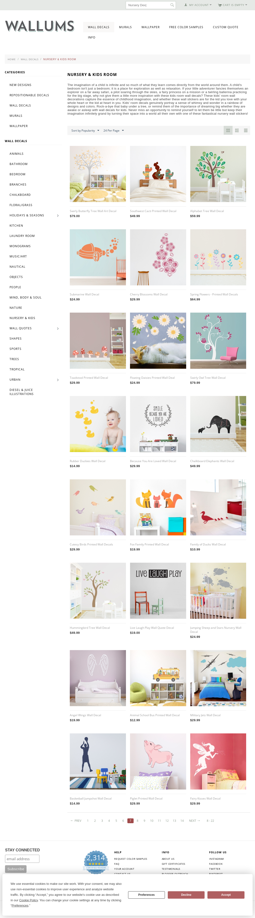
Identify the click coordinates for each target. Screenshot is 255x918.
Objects (16, 277)
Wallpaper (150, 27)
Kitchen (16, 226)
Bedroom (18, 174)
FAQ (116, 863)
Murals (125, 27)
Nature (16, 308)
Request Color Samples (130, 858)
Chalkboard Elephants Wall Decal (212, 461)
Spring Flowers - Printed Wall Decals (214, 294)
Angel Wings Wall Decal (85, 715)
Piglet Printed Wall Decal (146, 798)
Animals (17, 154)
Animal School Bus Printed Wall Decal (155, 715)
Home (12, 59)
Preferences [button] (20, 905)
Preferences (146, 895)
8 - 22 (210, 821)
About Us (168, 858)
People (15, 287)
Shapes (16, 338)
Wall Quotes (21, 328)
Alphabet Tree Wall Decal (207, 211)
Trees (14, 359)
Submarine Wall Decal (84, 294)
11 (159, 821)
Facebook (215, 863)
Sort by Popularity (85, 130)
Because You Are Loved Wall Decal (153, 461)
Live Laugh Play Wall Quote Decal (152, 628)
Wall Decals (98, 27)
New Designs (21, 85)
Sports (16, 349)
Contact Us (122, 873)
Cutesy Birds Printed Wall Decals (91, 544)
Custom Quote (226, 27)
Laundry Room (22, 236)
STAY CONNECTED (22, 850)
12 (167, 821)
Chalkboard (20, 195)
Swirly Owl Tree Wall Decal (208, 378)
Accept (226, 895)
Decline (186, 895)
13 (174, 821)
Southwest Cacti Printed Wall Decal (153, 211)
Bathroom (19, 164)
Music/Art (18, 256)
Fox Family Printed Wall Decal (149, 544)
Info (91, 37)
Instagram (216, 858)
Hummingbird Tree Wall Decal (90, 628)
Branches (18, 184)
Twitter (214, 868)
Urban (15, 380)
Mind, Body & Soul (26, 297)
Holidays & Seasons (27, 215)
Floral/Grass (21, 205)
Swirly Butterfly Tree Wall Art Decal (93, 211)
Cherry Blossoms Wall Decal (149, 294)
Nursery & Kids (22, 318)
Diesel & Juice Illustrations (22, 392)
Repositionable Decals (29, 95)
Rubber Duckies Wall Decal (87, 461)
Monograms (20, 246)
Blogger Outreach (175, 873)
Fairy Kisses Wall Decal (205, 798)
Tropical (17, 369)
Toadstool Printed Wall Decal (89, 378)
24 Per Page (113, 130)
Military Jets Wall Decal (205, 715)
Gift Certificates (173, 863)
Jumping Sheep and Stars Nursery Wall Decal (215, 630)
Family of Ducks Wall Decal (208, 544)
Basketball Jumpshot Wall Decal (91, 798)
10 (151, 821)
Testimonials (171, 868)
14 (182, 821)
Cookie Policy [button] (28, 900)
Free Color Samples (186, 27)
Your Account (124, 868)
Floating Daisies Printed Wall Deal (152, 378)
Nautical (17, 267)
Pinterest (216, 873)
